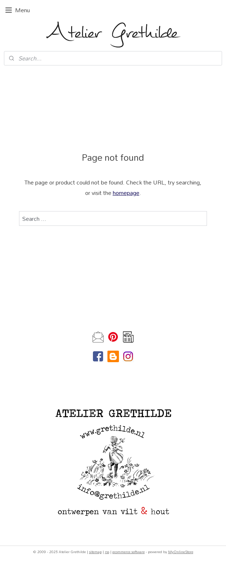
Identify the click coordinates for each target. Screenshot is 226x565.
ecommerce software (128, 551)
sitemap (95, 551)
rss (107, 551)
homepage (126, 193)
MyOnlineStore (180, 551)
